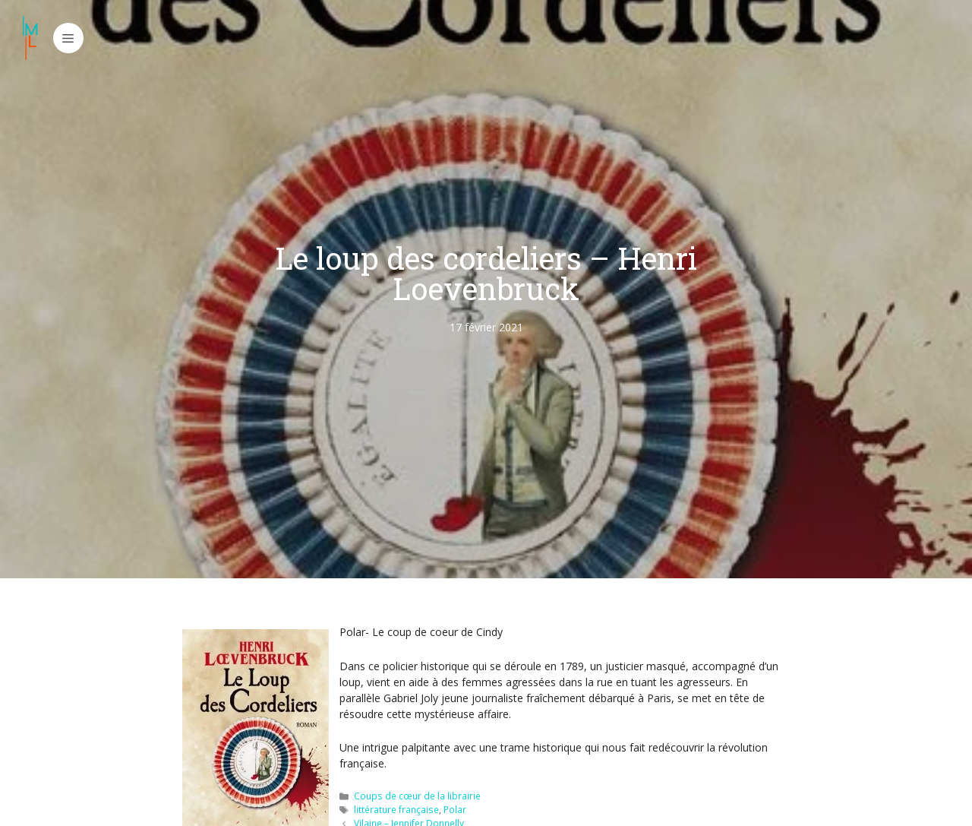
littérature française (396, 809)
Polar (454, 809)
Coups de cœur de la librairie (417, 796)
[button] (68, 38)
